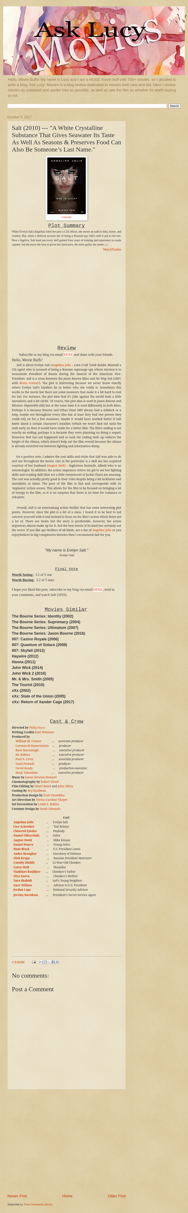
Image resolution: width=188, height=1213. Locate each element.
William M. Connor (28, 741)
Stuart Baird (42, 786)
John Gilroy (65, 786)
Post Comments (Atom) (38, 1204)
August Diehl (57, 465)
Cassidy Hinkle (24, 862)
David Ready (24, 768)
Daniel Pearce (23, 844)
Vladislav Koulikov (26, 872)
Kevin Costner (29, 383)
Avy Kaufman (36, 791)
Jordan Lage (22, 890)
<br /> (24, 281)
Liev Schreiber (23, 826)
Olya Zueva (21, 876)
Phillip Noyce (37, 727)
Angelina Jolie (61, 365)
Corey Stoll (21, 867)
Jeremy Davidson (25, 895)
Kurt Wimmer (44, 732)
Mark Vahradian (27, 773)
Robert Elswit (50, 782)
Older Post (117, 1196)
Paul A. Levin (25, 759)
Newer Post (17, 1196)
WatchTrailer (112, 249)
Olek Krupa (21, 858)
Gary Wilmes (22, 885)
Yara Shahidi (22, 880)
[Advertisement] (49, 1141)
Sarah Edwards (50, 809)
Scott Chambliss (54, 795)
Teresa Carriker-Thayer (51, 800)
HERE (68, 355)
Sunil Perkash (25, 764)
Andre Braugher (25, 854)
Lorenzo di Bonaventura (32, 746)
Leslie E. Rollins (48, 804)
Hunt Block (21, 849)
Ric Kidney (23, 755)
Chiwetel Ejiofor (25, 831)
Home (67, 1196)
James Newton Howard (41, 777)
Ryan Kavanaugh (27, 750)
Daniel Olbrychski (26, 835)
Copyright (66, 217)
